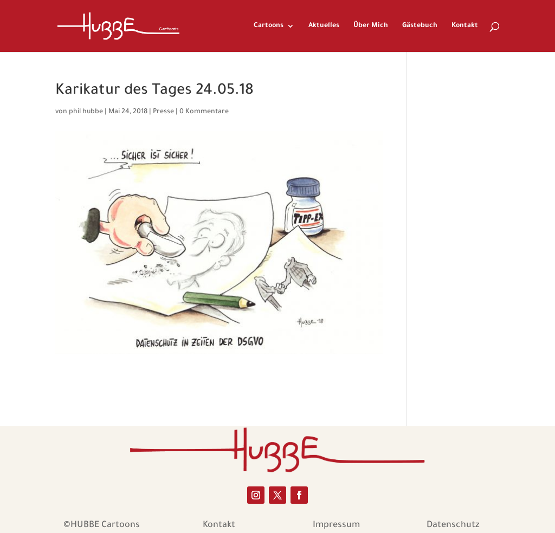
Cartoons (268, 26)
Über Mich (370, 26)
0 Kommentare (204, 112)
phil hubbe (86, 112)
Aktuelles (323, 26)
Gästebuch (419, 26)
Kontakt (464, 26)
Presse (163, 112)
